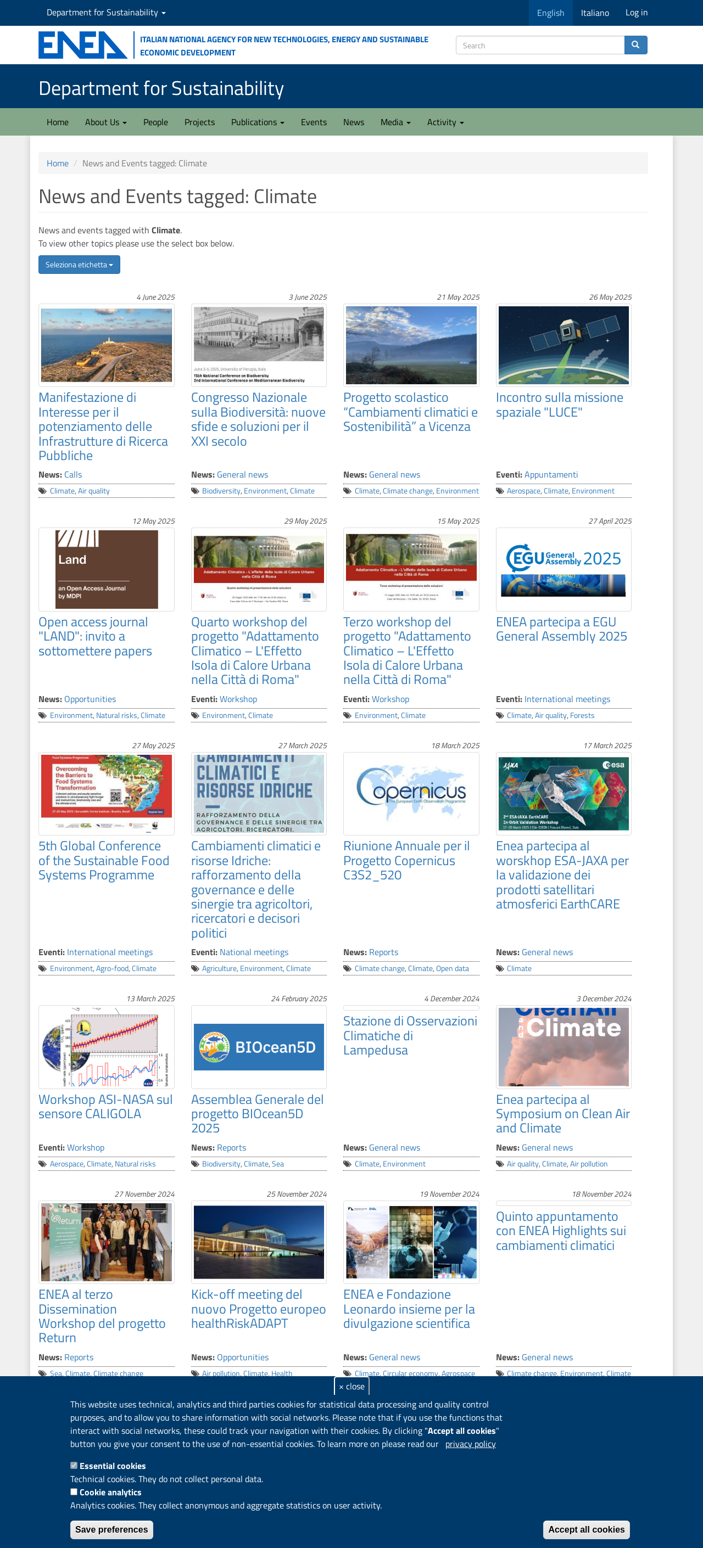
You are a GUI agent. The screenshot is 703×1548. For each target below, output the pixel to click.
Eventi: (509, 474)
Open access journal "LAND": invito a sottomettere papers (95, 636)
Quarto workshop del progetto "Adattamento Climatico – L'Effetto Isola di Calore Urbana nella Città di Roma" (255, 650)
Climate (62, 490)
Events (314, 121)
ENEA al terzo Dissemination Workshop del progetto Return (102, 1315)
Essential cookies (113, 1465)
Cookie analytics (111, 1492)
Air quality (94, 490)
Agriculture (219, 968)
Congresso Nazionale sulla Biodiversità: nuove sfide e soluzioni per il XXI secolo (258, 418)
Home (58, 121)
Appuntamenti (551, 474)
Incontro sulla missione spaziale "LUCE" (559, 404)
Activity (445, 121)
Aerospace (523, 490)
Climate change (408, 490)
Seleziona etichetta (79, 264)
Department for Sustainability (106, 12)
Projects (200, 121)
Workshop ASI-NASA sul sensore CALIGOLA (105, 1106)
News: (50, 474)
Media (396, 121)
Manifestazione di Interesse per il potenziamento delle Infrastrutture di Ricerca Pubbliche (103, 426)
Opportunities (90, 698)
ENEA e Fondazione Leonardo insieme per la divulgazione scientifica (409, 1308)
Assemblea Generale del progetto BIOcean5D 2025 (257, 1113)
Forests (582, 715)
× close (352, 1386)
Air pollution (589, 1163)
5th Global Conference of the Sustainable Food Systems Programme (104, 859)
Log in (637, 12)
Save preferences (111, 1529)
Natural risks (116, 715)
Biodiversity (221, 490)
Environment (265, 490)
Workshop (238, 698)
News (353, 121)
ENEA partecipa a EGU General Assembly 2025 (561, 629)
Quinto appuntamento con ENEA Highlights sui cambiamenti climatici (561, 1230)
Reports (383, 951)
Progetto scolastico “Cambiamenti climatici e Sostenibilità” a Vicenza (410, 411)
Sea (278, 1163)
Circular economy (410, 1373)
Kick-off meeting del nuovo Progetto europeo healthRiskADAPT (258, 1308)
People (155, 121)
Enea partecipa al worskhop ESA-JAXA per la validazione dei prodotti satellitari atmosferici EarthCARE (562, 874)
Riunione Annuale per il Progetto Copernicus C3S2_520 (406, 859)
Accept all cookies (586, 1529)
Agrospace (458, 1373)
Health (282, 1373)
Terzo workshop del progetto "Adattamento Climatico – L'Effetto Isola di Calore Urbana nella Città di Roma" (407, 650)
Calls (73, 474)
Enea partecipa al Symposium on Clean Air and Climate (563, 1113)
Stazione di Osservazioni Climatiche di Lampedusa (410, 1035)
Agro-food (112, 968)
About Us (106, 121)
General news (242, 474)
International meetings (567, 698)
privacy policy (470, 1443)
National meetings (254, 951)
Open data (452, 968)
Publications (257, 121)
